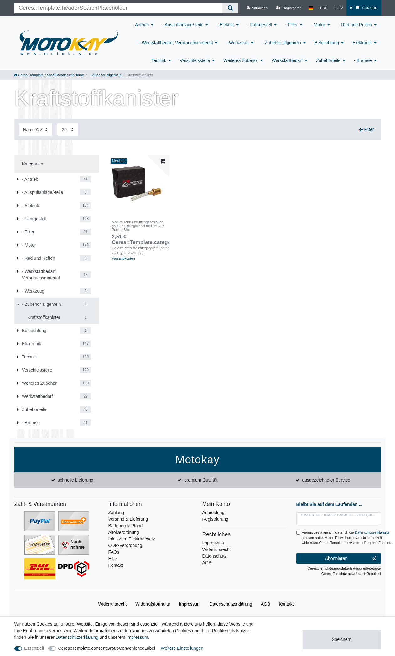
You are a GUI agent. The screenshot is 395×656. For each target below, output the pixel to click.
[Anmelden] (257, 8)
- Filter (291, 24)
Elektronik (362, 42)
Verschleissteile (195, 60)
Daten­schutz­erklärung (231, 604)
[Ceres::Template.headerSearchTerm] (118, 8)
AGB (207, 562)
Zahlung (116, 512)
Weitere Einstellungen (182, 648)
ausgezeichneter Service (326, 479)
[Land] (311, 8)
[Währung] (324, 8)
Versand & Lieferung (128, 519)
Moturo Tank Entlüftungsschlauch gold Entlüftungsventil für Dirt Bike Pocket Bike (138, 226)
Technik (158, 60)
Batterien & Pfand (125, 525)
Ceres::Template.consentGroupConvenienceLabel (106, 648)
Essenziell (34, 648)
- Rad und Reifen (355, 24)
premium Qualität (201, 479)
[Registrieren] (288, 8)
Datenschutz (214, 556)
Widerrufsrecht (216, 549)
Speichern (341, 639)
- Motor (318, 24)
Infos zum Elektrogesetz (131, 538)
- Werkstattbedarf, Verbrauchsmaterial (176, 42)
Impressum (213, 542)
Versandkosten (123, 258)
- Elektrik (225, 24)
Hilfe (112, 558)
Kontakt (115, 565)
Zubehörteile (328, 60)
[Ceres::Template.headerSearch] (230, 8)
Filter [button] (366, 130)
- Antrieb (141, 24)
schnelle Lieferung (75, 479)
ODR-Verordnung (125, 545)
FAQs (113, 551)
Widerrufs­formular (152, 604)
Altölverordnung (123, 532)
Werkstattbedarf (287, 60)
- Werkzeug (237, 42)
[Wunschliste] (338, 8)
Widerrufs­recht (112, 604)
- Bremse (363, 60)
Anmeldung (213, 512)
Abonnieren (350, 558)
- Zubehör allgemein (281, 42)
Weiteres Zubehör (240, 60)
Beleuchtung (326, 42)
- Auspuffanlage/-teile (182, 24)
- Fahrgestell (259, 24)
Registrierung (215, 519)
